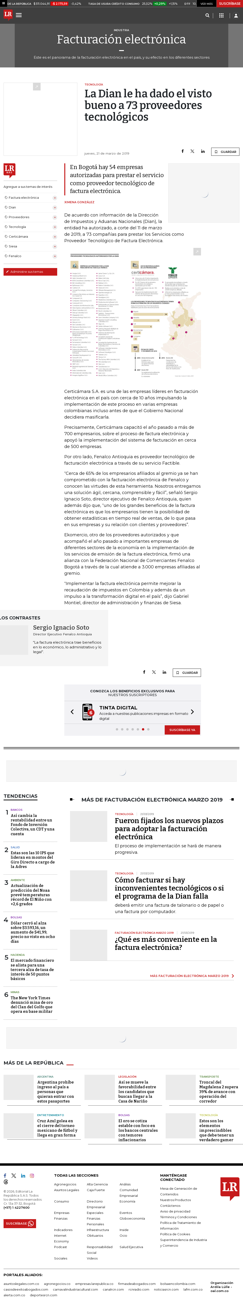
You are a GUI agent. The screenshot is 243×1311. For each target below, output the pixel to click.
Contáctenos (170, 1205)
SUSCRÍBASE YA (182, 730)
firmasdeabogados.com (137, 1284)
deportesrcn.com (43, 1295)
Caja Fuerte (96, 1190)
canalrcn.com (113, 1289)
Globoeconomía (132, 1218)
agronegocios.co (57, 1284)
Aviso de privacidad (175, 1211)
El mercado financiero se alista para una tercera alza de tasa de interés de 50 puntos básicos (32, 969)
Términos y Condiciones (178, 1217)
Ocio (123, 1235)
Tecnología (208, 1115)
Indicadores (63, 1230)
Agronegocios (65, 1184)
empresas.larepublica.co (94, 1284)
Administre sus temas (24, 272)
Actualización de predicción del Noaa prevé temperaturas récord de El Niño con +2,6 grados (31, 894)
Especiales (95, 1213)
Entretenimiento (50, 1115)
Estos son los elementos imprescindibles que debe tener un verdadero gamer (216, 1130)
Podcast (60, 1247)
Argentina (45, 1076)
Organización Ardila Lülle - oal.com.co (221, 1287)
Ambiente (18, 880)
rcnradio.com (139, 1289)
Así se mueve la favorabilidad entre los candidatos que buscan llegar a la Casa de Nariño (137, 1092)
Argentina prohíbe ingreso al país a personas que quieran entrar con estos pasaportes (55, 1092)
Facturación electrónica (121, 39)
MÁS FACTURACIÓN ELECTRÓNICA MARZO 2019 (189, 976)
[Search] (207, 15)
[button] (70, 712)
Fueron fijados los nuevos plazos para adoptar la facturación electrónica (169, 828)
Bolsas (16, 917)
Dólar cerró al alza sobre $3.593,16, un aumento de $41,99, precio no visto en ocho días (33, 932)
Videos (92, 1258)
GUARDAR (225, 152)
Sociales (60, 1258)
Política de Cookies (175, 1234)
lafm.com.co (193, 1289)
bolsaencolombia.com (177, 1284)
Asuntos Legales (66, 1190)
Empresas (61, 1213)
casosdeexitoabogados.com (26, 1289)
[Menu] (19, 15)
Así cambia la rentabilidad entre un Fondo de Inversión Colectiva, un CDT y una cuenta (33, 824)
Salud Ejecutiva (131, 1247)
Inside (124, 1230)
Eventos (126, 1213)
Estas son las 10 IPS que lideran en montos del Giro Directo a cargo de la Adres (33, 860)
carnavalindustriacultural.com (75, 1289)
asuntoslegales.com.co (21, 1284)
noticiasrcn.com (166, 1289)
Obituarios (95, 1235)
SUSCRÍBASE (230, 3)
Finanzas (60, 1218)
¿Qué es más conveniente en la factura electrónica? (166, 943)
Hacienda (18, 955)
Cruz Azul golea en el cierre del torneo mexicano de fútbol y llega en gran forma (57, 1128)
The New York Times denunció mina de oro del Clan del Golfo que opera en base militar (32, 1005)
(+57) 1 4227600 (16, 1207)
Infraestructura (98, 1230)
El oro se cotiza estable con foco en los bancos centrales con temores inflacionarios (138, 1130)
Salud (15, 847)
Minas (15, 992)
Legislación (127, 1076)
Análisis (125, 1184)
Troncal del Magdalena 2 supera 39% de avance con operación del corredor (218, 1092)
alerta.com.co (14, 1295)
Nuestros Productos (175, 1200)
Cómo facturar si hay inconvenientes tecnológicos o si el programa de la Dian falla (169, 888)
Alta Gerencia (97, 1184)
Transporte (209, 1076)
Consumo (61, 1201)
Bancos (17, 809)
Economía (127, 1201)
